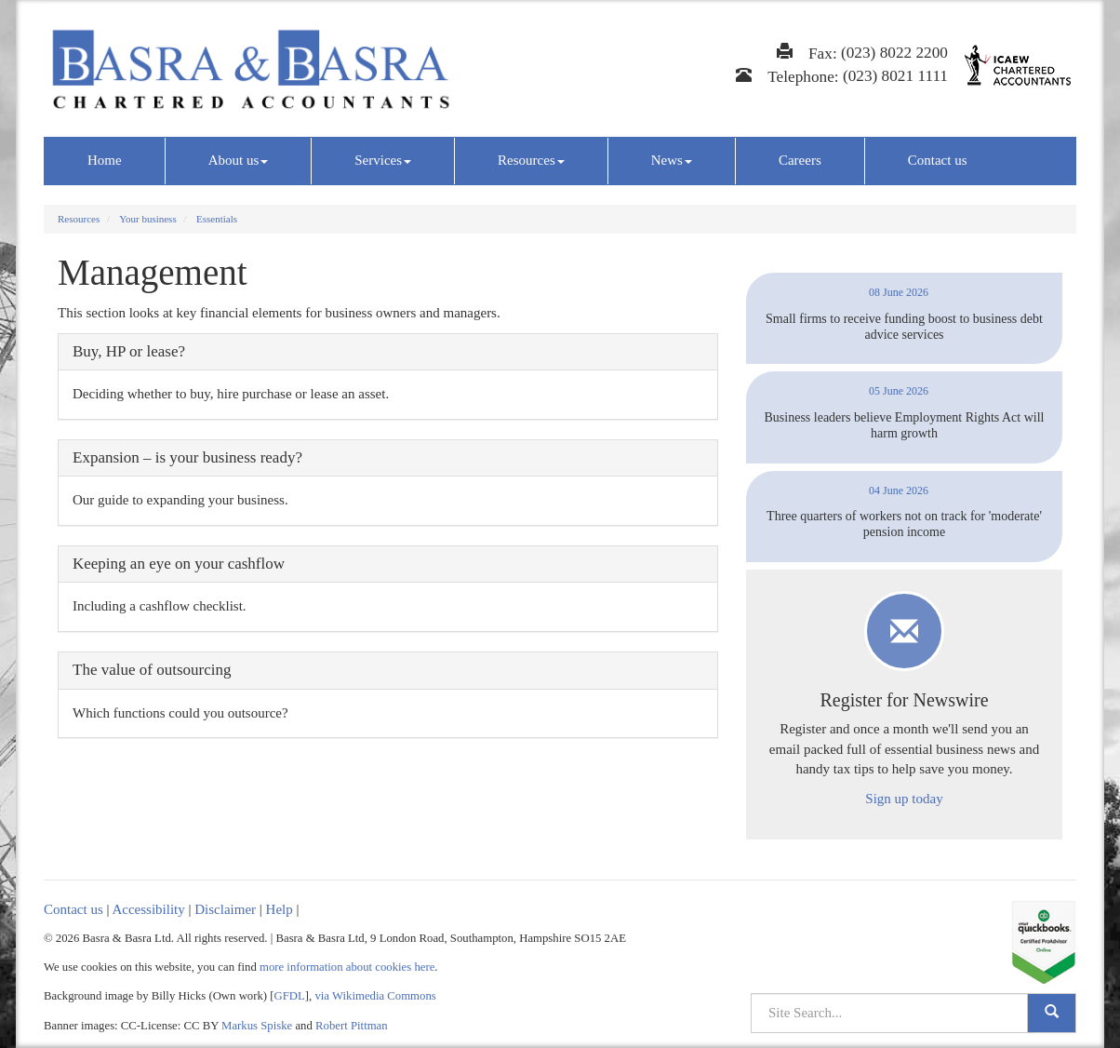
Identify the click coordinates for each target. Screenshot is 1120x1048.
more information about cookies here (347, 967)
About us (238, 160)
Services (382, 160)
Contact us (937, 160)
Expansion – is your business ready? (187, 457)
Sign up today (903, 798)
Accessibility (148, 909)
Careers (800, 160)
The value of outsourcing (152, 670)
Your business (148, 218)
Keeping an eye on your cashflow (179, 563)
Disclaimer (225, 909)
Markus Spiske (256, 1025)
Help (279, 909)
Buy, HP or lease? (129, 351)
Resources (531, 160)
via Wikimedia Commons (374, 995)
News (671, 160)
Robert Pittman (351, 1025)
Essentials (216, 218)
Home (104, 160)
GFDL (289, 995)
